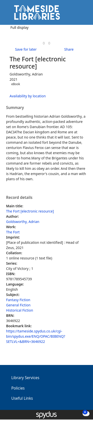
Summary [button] (15, 108)
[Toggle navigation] (81, 14)
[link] (44, 43)
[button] (75, 14)
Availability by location (28, 96)
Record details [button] (19, 197)
